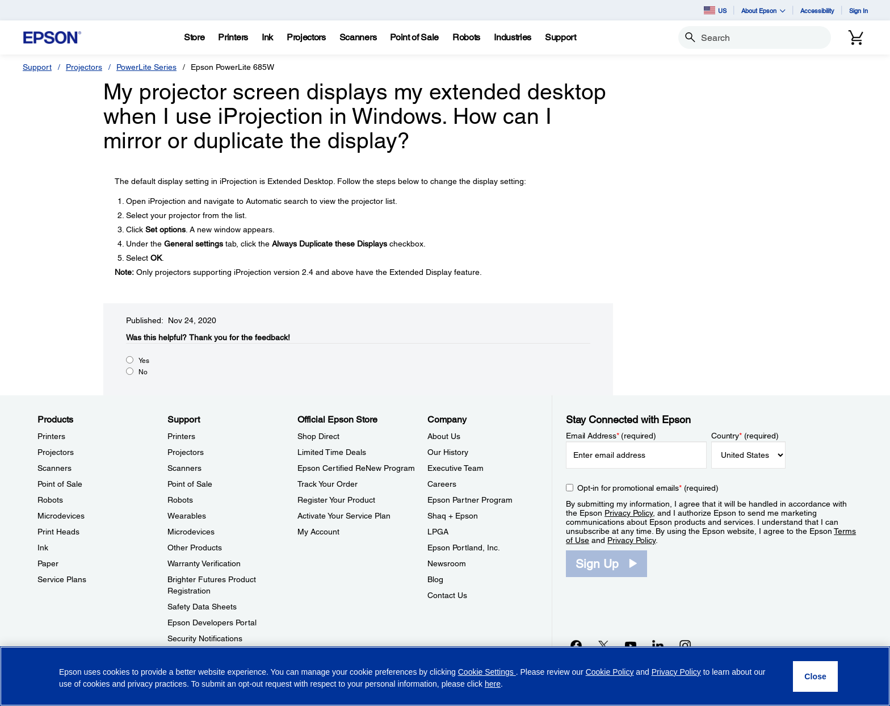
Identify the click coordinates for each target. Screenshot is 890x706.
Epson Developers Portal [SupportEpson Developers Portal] (212, 622)
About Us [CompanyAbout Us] (443, 436)
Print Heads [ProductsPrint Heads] (58, 531)
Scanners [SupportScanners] (184, 468)
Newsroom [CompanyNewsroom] (446, 563)
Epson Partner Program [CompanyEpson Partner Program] (470, 499)
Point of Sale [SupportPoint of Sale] (189, 483)
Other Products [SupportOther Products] (194, 547)
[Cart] (856, 37)
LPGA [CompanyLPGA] (437, 531)
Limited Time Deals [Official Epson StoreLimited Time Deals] (331, 452)
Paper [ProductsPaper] (47, 563)
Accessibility (817, 10)
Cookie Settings (487, 671)
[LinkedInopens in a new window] (658, 645)
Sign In (858, 10)
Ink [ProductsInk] (42, 547)
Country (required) (745, 435)
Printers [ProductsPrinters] (51, 436)
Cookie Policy (610, 671)
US (715, 10)
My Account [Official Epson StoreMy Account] (318, 531)
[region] (445, 676)
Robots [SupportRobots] (180, 499)
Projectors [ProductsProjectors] (55, 452)
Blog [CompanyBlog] (435, 579)
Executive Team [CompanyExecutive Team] (455, 468)
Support (37, 67)
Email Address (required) (611, 435)
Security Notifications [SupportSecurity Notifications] (204, 638)
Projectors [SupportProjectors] (185, 452)
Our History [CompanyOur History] (447, 452)
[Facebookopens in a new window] (576, 645)
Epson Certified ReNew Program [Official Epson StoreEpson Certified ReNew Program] (356, 468)
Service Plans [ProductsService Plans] (61, 579)
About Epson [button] (763, 10)
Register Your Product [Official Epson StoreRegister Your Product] (336, 499)
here (493, 683)
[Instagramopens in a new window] (685, 645)
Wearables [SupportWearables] (186, 515)
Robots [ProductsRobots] (50, 499)
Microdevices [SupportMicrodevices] (191, 531)
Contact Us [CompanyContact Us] (447, 595)
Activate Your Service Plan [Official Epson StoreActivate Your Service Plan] (344, 515)
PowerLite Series (146, 67)
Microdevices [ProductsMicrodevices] (61, 515)
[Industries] (512, 37)
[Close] (815, 676)
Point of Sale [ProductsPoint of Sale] (59, 483)
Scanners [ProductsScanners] (54, 468)
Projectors (84, 67)
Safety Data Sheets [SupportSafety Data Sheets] (202, 606)
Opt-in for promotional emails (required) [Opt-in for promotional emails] (648, 487)
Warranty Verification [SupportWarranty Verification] (204, 563)
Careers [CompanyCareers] (441, 483)
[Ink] (267, 37)
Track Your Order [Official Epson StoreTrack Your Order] (327, 483)
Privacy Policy (628, 512)
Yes (143, 361)
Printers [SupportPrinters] (181, 436)
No (143, 372)
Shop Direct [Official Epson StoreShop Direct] (318, 436)
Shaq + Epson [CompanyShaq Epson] (452, 515)
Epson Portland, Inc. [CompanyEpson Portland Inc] (463, 547)
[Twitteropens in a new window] (603, 645)
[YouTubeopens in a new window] (630, 645)
